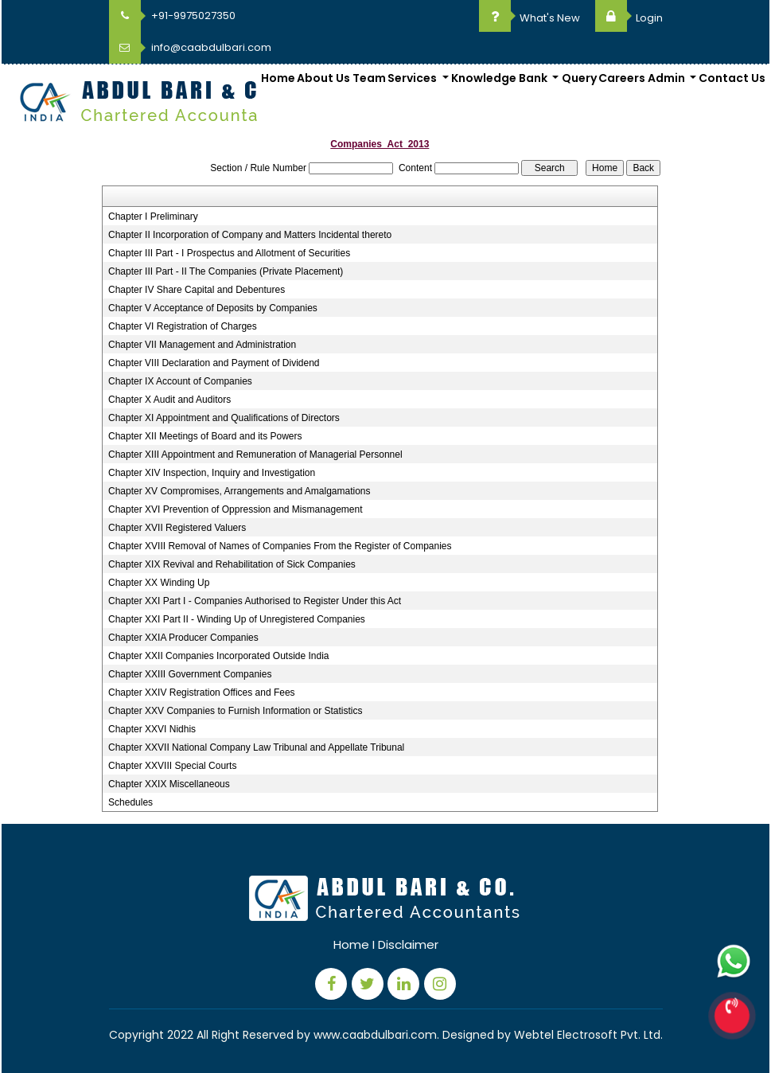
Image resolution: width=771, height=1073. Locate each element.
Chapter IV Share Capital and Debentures (196, 289)
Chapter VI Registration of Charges (182, 326)
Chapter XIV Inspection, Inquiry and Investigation (211, 472)
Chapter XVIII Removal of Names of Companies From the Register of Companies (280, 546)
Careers (621, 78)
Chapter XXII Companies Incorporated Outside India (218, 655)
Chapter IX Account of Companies (180, 381)
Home (278, 78)
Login (629, 17)
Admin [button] (667, 78)
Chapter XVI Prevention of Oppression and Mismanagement (235, 509)
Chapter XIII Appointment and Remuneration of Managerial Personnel (255, 454)
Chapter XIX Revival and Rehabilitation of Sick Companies (232, 564)
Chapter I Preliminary (153, 216)
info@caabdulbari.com (190, 47)
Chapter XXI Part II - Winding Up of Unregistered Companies (236, 619)
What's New (529, 17)
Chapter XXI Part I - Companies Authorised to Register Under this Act (254, 601)
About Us (323, 78)
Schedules (130, 802)
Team (369, 78)
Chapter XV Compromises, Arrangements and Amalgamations (239, 491)
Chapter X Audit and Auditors (169, 399)
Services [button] (413, 78)
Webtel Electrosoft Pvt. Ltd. (588, 1035)
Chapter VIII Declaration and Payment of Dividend (213, 363)
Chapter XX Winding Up (158, 582)
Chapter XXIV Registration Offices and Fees (201, 692)
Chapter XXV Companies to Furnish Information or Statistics (235, 710)
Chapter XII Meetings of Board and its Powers (205, 436)
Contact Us (732, 78)
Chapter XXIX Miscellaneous (169, 784)
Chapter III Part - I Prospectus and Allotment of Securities (229, 253)
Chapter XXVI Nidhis (152, 729)
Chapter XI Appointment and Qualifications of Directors (224, 417)
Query (579, 78)
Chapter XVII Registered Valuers (177, 527)
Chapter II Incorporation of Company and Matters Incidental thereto (249, 234)
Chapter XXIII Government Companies (189, 674)
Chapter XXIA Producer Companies (183, 637)
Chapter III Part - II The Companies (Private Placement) (225, 271)
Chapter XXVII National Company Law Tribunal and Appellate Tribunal (256, 747)
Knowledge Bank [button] (500, 78)
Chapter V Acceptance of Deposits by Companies (212, 308)
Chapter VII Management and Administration (202, 344)
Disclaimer (408, 944)
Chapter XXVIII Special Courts (172, 765)
